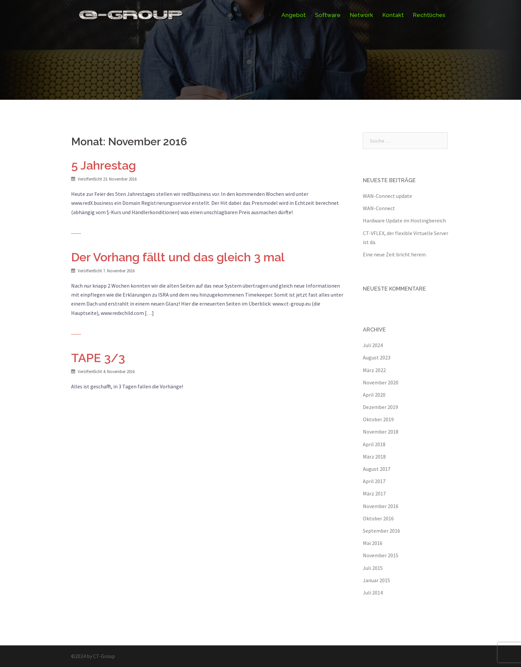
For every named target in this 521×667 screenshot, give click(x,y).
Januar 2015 (376, 580)
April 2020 (374, 394)
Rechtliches (429, 15)
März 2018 (374, 456)
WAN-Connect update (387, 196)
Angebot (293, 15)
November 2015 (380, 555)
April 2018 (374, 444)
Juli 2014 (373, 592)
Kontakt (393, 15)
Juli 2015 (373, 568)
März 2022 (374, 370)
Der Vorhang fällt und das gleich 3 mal (178, 257)
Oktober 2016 (378, 518)
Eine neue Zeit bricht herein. (395, 254)
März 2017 (374, 493)
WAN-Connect (379, 208)
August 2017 (376, 469)
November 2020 (380, 382)
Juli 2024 (373, 345)
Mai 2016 (372, 543)
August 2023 (376, 357)
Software (328, 15)
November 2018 (380, 431)
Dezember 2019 (380, 407)
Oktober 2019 (378, 419)
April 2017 (374, 481)
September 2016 (381, 530)
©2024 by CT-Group (93, 656)
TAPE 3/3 (98, 358)
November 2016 (380, 506)
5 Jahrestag (103, 165)
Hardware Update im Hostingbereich (404, 220)
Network (361, 15)
